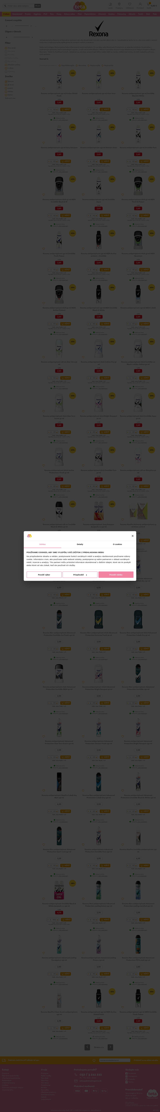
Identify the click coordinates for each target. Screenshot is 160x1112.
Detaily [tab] (80, 544)
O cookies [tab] (117, 544)
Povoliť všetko (116, 575)
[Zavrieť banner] (133, 536)
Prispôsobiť (80, 575)
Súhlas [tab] (42, 544)
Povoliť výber (44, 575)
